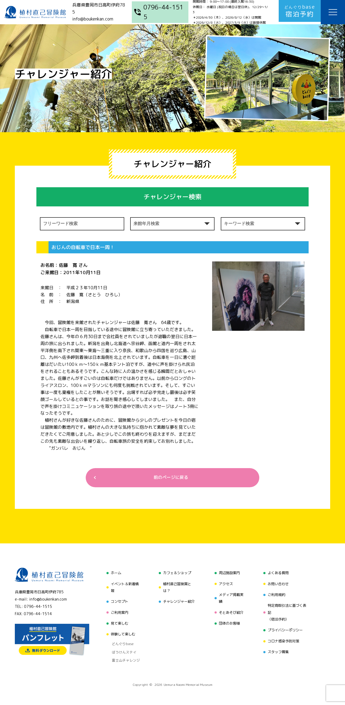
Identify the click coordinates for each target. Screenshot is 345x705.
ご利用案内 (117, 611)
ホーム (114, 573)
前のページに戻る (170, 478)
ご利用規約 (276, 594)
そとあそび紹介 (231, 611)
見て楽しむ (117, 621)
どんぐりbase (120, 640)
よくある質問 (278, 573)
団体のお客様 (229, 621)
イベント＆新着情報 (123, 587)
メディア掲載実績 (231, 597)
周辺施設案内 (229, 573)
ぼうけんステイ (121, 647)
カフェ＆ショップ (176, 573)
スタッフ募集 (278, 649)
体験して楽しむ (121, 631)
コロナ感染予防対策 (284, 638)
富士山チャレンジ (123, 653)
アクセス (225, 583)
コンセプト (117, 601)
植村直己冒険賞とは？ (176, 587)
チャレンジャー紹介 (178, 601)
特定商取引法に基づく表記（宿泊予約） (287, 611)
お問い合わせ (278, 583)
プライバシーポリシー (286, 628)
